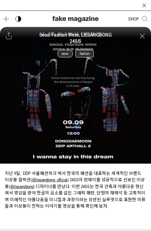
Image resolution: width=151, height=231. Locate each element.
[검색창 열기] (145, 19)
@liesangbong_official (50, 179)
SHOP (133, 18)
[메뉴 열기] (6, 19)
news (65, 53)
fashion (85, 53)
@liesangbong (21, 186)
